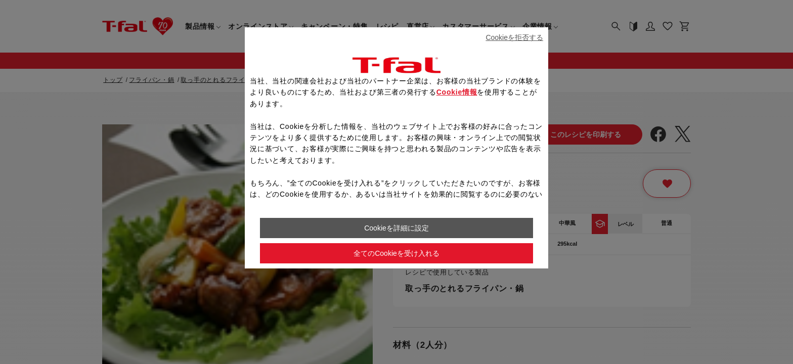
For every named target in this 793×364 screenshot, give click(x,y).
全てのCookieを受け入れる (396, 253)
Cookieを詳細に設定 (396, 228)
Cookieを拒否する (514, 37)
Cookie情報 (456, 92)
